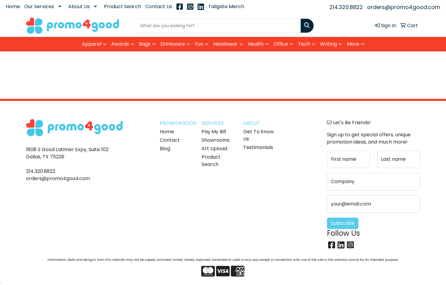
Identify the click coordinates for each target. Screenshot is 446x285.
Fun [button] (199, 43)
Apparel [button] (91, 43)
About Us (79, 6)
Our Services (39, 6)
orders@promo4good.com (403, 7)
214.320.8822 (346, 7)
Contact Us (158, 6)
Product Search (122, 6)
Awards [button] (120, 43)
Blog (165, 148)
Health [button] (255, 43)
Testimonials (258, 147)
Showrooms (216, 140)
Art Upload (214, 148)
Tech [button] (304, 43)
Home (13, 6)
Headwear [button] (225, 43)
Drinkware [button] (172, 43)
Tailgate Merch (226, 6)
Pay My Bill (214, 131)
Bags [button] (144, 43)
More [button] (353, 43)
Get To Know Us (258, 135)
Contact (170, 140)
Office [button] (280, 43)
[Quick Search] (216, 26)
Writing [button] (328, 43)
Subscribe (342, 223)
